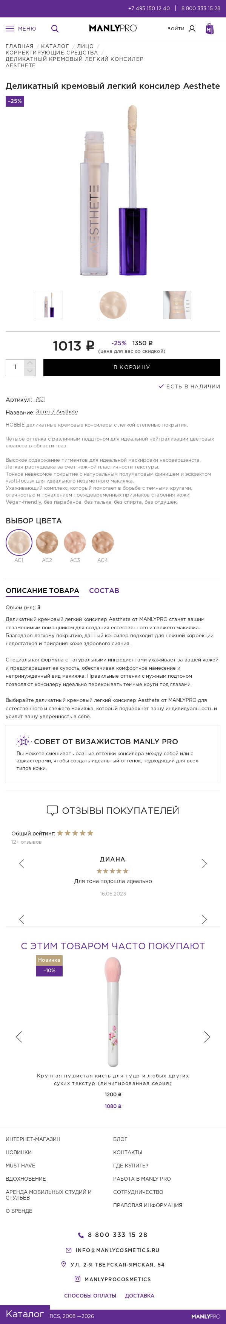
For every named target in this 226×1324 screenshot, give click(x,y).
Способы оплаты (90, 1296)
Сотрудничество (138, 1193)
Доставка (139, 1296)
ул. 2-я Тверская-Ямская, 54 (118, 1265)
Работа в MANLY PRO (142, 1179)
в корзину (132, 367)
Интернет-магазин (33, 1140)
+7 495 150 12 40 (149, 9)
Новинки (19, 1153)
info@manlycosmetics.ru (118, 1251)
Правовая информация (147, 1206)
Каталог (55, 47)
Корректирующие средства (52, 53)
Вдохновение (26, 1179)
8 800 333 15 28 (200, 9)
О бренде (19, 1211)
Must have (20, 1166)
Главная (20, 47)
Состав (104, 591)
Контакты (127, 1153)
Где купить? (130, 1166)
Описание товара (42, 591)
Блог (120, 1140)
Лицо (85, 47)
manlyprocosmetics (118, 1280)
